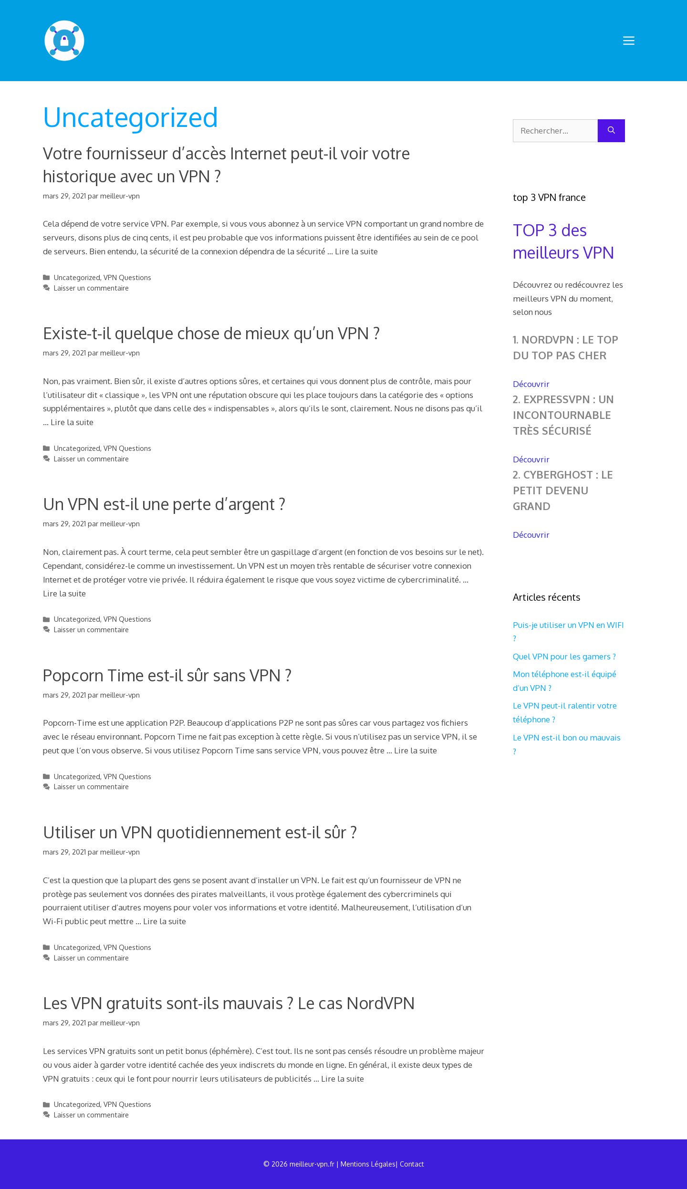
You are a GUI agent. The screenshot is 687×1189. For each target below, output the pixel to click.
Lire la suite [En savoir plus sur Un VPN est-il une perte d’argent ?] (64, 593)
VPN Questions (127, 277)
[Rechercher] (611, 130)
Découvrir (531, 384)
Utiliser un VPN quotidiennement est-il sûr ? (200, 832)
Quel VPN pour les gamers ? (564, 656)
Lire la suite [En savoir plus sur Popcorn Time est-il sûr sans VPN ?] (415, 750)
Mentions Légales (368, 1164)
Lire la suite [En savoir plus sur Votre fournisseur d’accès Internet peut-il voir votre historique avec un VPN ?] (356, 251)
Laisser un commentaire (91, 287)
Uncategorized (77, 277)
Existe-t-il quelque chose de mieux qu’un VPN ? (211, 333)
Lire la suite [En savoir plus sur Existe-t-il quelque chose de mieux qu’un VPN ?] (72, 422)
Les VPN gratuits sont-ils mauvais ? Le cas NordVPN (229, 1002)
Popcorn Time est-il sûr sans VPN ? (167, 675)
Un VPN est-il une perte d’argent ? (164, 503)
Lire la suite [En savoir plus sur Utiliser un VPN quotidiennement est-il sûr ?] (164, 921)
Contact (412, 1164)
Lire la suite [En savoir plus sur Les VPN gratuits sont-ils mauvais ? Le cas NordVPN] (342, 1079)
